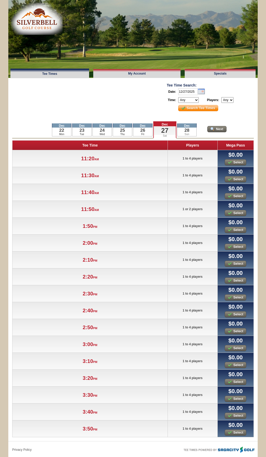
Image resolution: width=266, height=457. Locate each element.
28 (186, 130)
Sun (187, 134)
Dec (165, 124)
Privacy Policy (22, 450)
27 (165, 130)
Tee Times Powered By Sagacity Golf (219, 449)
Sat (165, 135)
